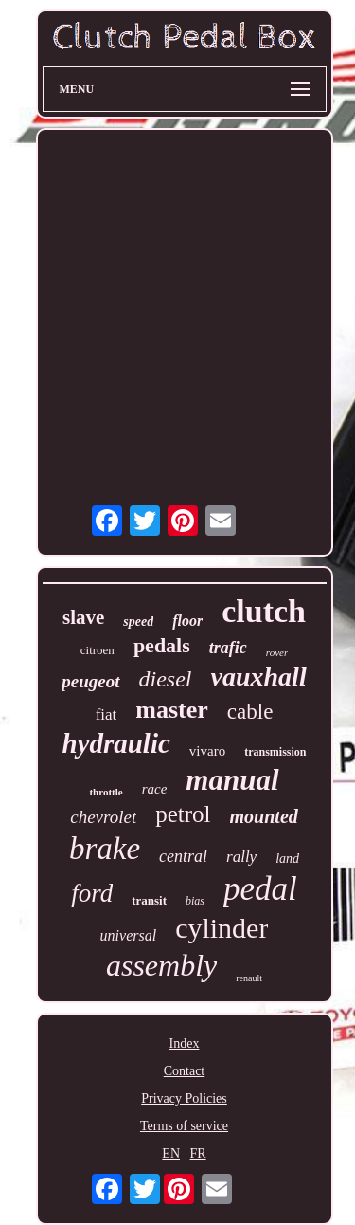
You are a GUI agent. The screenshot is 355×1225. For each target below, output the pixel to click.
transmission (275, 752)
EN (171, 1153)
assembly (161, 965)
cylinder (221, 927)
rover (277, 652)
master (171, 709)
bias (195, 900)
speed (138, 621)
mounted (264, 816)
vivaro (207, 751)
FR (198, 1153)
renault (249, 978)
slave (83, 617)
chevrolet (103, 817)
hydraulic (115, 743)
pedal (260, 888)
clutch (264, 611)
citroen (97, 650)
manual (232, 779)
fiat (106, 714)
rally (241, 857)
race (155, 788)
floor (187, 620)
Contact (184, 1071)
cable (250, 711)
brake (104, 849)
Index (184, 1043)
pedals (161, 645)
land (287, 858)
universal (128, 935)
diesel (165, 679)
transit (149, 900)
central (183, 856)
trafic (228, 647)
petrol (182, 814)
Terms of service (184, 1126)
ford (92, 893)
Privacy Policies (184, 1098)
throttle (105, 791)
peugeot (90, 681)
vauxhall (259, 676)
